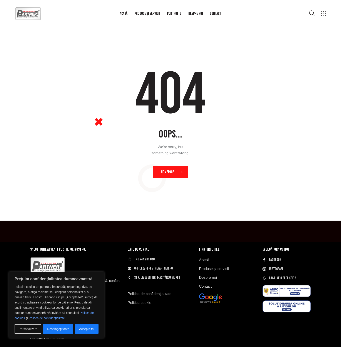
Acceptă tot (86, 329)
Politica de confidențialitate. (47, 318)
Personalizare (28, 329)
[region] (56, 305)
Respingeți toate (58, 329)
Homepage (167, 172)
